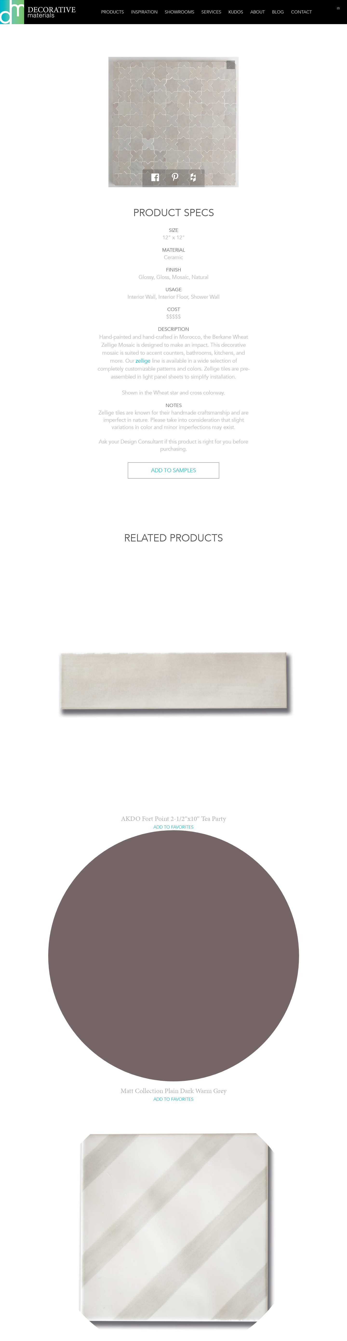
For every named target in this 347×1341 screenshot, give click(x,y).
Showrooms (179, 12)
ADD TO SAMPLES (173, 470)
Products (112, 12)
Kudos (235, 12)
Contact (301, 12)
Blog (278, 12)
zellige (143, 360)
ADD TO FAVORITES (173, 827)
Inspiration (144, 12)
